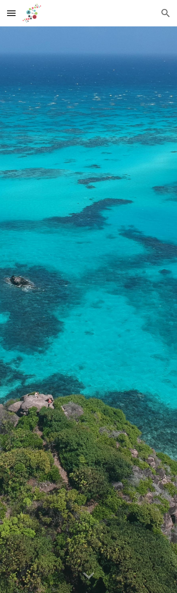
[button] (11, 13)
